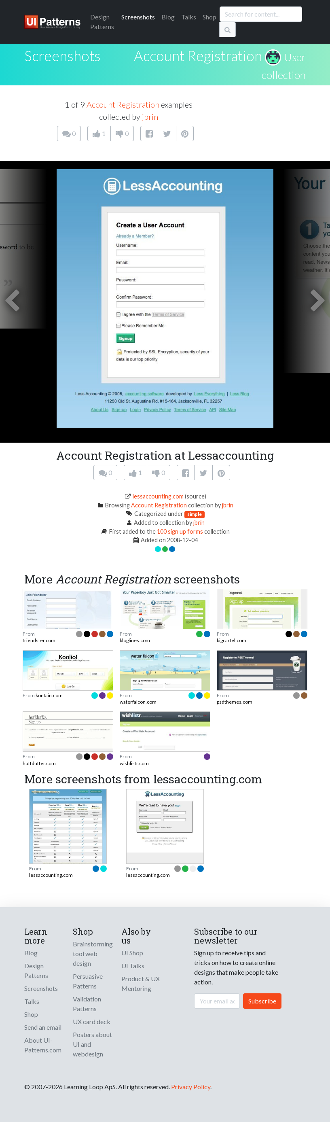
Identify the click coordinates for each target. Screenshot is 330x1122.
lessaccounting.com (158, 496)
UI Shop (132, 953)
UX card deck (91, 1021)
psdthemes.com (234, 702)
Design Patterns (36, 970)
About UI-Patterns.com (42, 1045)
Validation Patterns (87, 1003)
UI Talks (132, 965)
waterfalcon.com (138, 702)
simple (194, 514)
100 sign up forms (180, 531)
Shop (209, 17)
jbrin (150, 116)
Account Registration (198, 55)
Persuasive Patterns (88, 981)
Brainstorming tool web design (93, 953)
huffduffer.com (39, 763)
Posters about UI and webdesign (92, 1044)
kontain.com (49, 695)
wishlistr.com (134, 763)
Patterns (102, 21)
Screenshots (138, 17)
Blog (168, 17)
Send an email (42, 1027)
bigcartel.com (231, 640)
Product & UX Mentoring (140, 983)
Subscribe (262, 1001)
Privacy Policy (190, 1086)
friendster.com (39, 640)
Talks (188, 17)
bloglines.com (135, 640)
